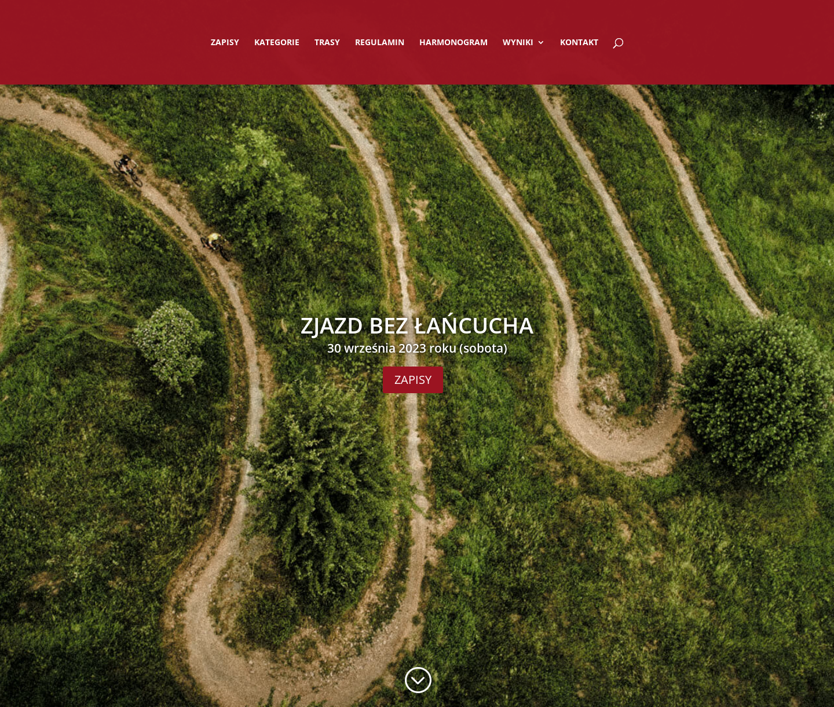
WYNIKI (518, 42)
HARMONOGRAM (453, 42)
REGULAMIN (379, 42)
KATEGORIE (276, 42)
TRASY (327, 42)
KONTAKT (579, 42)
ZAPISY (225, 42)
